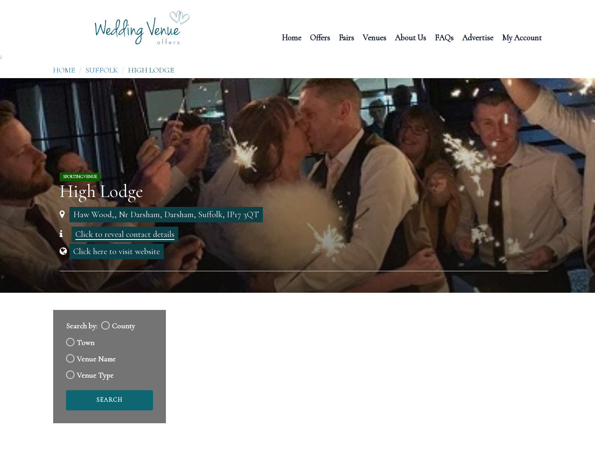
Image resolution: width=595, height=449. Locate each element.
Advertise (477, 37)
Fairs (346, 37)
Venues (374, 37)
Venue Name (96, 359)
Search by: (81, 326)
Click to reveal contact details (124, 234)
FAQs (444, 37)
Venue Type (95, 375)
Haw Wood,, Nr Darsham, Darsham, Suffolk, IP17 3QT (166, 214)
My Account (522, 37)
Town (85, 342)
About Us (410, 37)
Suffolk (101, 70)
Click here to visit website (116, 251)
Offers (320, 37)
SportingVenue (80, 176)
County (123, 326)
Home (291, 37)
